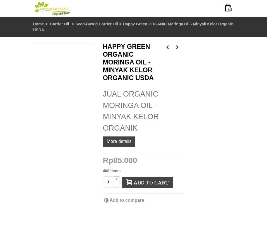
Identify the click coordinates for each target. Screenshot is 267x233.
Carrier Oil (60, 24)
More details (119, 141)
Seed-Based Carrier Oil (96, 24)
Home (38, 24)
